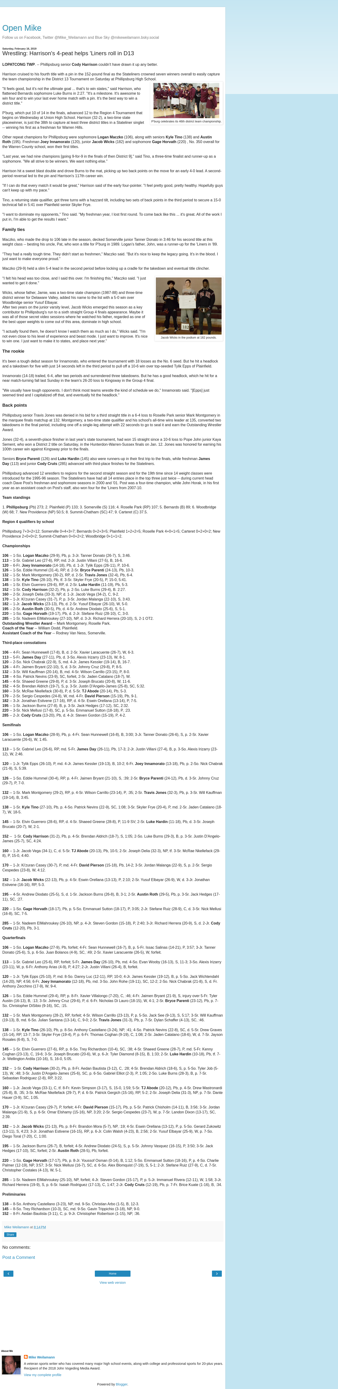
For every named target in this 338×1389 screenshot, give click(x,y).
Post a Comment (18, 1257)
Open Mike (22, 27)
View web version (113, 1282)
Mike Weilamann (42, 1357)
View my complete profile (42, 1375)
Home (112, 1273)
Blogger (121, 1384)
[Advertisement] (112, 13)
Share (10, 1234)
